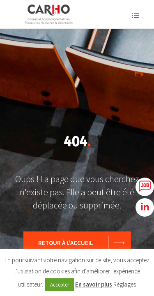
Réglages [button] (124, 284)
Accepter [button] (59, 284)
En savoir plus (93, 284)
